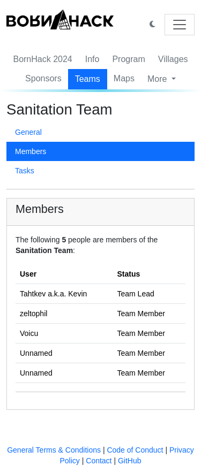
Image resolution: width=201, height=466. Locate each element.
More (158, 78)
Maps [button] (124, 78)
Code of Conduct (135, 450)
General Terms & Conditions (54, 450)
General (28, 132)
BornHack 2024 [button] (42, 59)
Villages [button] (173, 59)
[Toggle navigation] (180, 24)
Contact (98, 460)
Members (30, 151)
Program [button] (128, 59)
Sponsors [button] (43, 78)
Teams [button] (87, 78)
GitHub (130, 460)
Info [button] (92, 59)
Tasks (24, 170)
